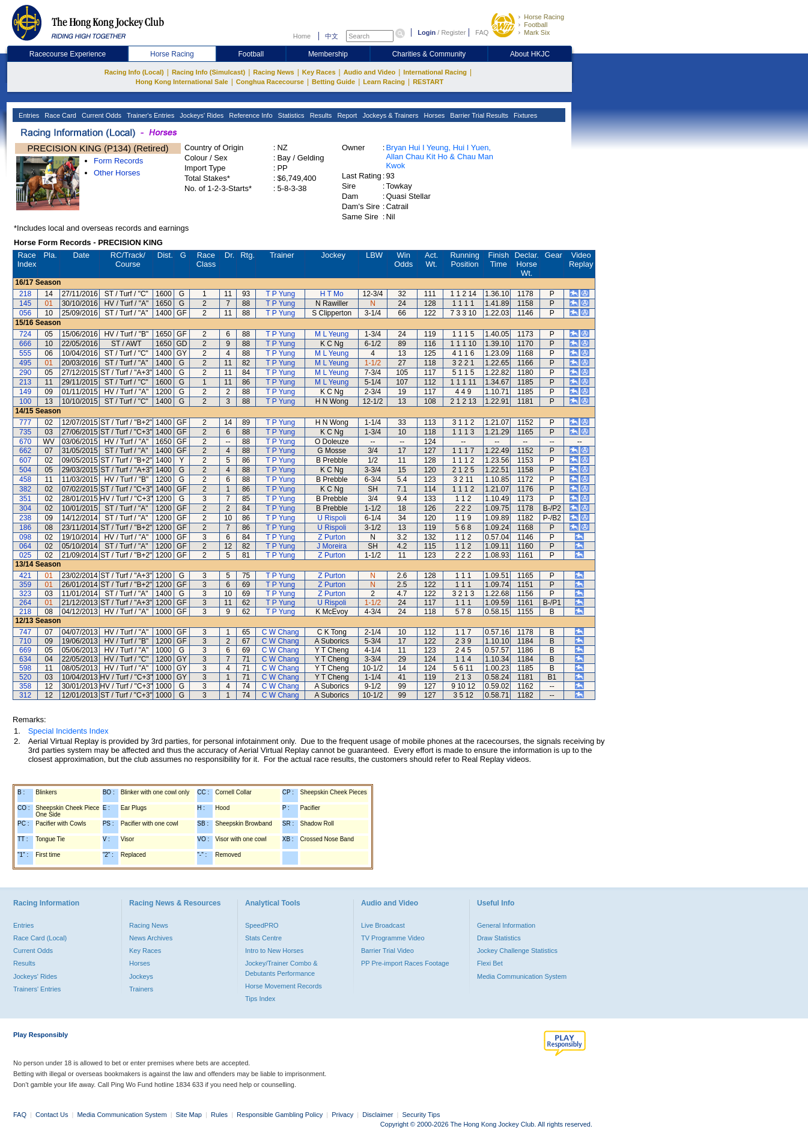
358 (25, 686)
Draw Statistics (499, 938)
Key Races (319, 72)
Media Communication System (522, 976)
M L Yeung (331, 334)
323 (25, 593)
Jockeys (141, 976)
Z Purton (331, 537)
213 (25, 382)
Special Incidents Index (68, 730)
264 (25, 602)
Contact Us (51, 1114)
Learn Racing (384, 81)
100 (25, 401)
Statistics (290, 115)
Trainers (141, 989)
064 (25, 546)
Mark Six (537, 32)
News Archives (150, 938)
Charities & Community (429, 54)
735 (25, 432)
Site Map (189, 1114)
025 (25, 555)
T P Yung (280, 294)
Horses (433, 115)
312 (25, 695)
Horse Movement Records (283, 986)
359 (25, 584)
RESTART (428, 81)
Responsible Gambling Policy (280, 1114)
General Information (506, 925)
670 (25, 441)
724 (25, 334)
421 (25, 575)
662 (25, 450)
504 (25, 470)
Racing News (273, 72)
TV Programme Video (393, 938)
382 (25, 489)
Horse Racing (544, 16)
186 (25, 527)
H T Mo (332, 294)
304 (25, 508)
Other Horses (117, 172)
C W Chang (280, 632)
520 (25, 677)
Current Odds (100, 115)
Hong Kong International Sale (182, 81)
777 (25, 422)
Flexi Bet (490, 963)
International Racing (435, 72)
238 (25, 518)
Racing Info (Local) (134, 72)
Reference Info (249, 115)
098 (25, 537)
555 (25, 353)
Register (453, 32)
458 (25, 479)
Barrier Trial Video (387, 950)
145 (25, 303)
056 (25, 313)
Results (320, 115)
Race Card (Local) (40, 938)
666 (25, 343)
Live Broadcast (383, 925)
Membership (328, 54)
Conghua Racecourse (270, 81)
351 (25, 499)
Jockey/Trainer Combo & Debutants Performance (281, 968)
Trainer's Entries (149, 115)
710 (25, 641)
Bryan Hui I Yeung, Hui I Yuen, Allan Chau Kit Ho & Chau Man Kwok (439, 156)
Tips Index (260, 998)
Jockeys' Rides (200, 115)
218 (25, 294)
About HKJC (530, 54)
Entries (28, 115)
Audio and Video (370, 72)
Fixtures (524, 115)
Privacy (342, 1114)
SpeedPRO (262, 925)
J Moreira (332, 546)
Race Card (59, 115)
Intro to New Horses (274, 950)
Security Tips (421, 1114)
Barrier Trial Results (478, 115)
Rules (220, 1114)
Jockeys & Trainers (389, 115)
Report (346, 115)
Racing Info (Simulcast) (208, 72)
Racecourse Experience (67, 54)
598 (25, 668)
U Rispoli (331, 518)
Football (535, 24)
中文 (331, 36)
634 (25, 659)
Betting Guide (333, 81)
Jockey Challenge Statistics (517, 950)
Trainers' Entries (37, 989)
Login (427, 32)
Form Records (118, 160)
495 (25, 363)
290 (25, 372)
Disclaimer (377, 1114)
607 (25, 460)
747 (25, 632)
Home (302, 36)
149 (25, 392)
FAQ (481, 32)
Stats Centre (263, 938)
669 (25, 650)
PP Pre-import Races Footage (405, 963)
